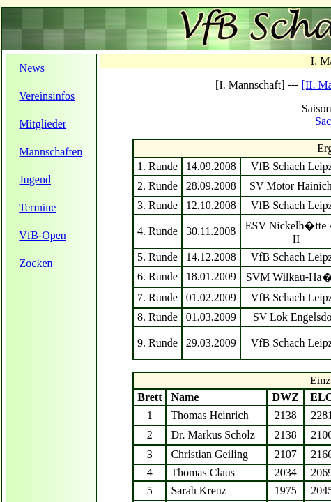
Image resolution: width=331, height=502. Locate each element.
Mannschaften (51, 152)
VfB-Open (42, 235)
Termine (37, 207)
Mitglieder (43, 124)
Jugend (35, 179)
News (32, 68)
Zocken (36, 263)
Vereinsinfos (47, 96)
